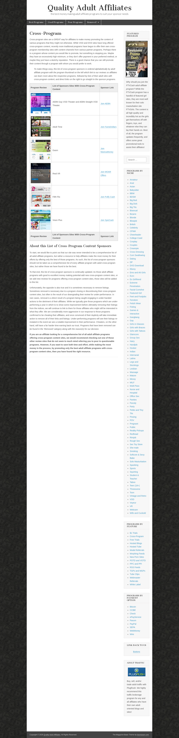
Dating (133, 259)
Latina (132, 358)
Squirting (134, 472)
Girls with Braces (137, 327)
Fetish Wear (135, 303)
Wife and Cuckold (138, 513)
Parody (133, 403)
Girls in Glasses (137, 324)
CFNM (133, 231)
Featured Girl (136, 293)
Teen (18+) (135, 485)
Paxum (133, 620)
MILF (132, 382)
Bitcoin (133, 607)
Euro (132, 276)
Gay (132, 320)
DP (131, 262)
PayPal (133, 624)
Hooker (133, 348)
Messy (133, 379)
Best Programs (36, 22)
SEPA (132, 627)
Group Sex (135, 338)
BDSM (133, 197)
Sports (133, 468)
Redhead (134, 434)
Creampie (134, 248)
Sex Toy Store (136, 444)
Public (132, 427)
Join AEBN (105, 103)
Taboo (132, 482)
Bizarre (133, 214)
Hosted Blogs (136, 543)
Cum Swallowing (137, 255)
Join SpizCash (107, 220)
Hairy (132, 341)
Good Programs (56, 22)
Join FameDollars (109, 127)
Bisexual (134, 210)
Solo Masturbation (138, 461)
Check (133, 613)
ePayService (135, 617)
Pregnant (134, 424)
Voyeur (133, 503)
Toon (132, 492)
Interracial (134, 355)
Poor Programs (75, 22)
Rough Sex (135, 441)
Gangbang (134, 317)
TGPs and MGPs (137, 571)
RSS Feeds (135, 567)
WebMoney (135, 631)
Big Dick (133, 204)
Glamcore (134, 334)
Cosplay (133, 241)
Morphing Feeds (137, 553)
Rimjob (133, 437)
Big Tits (133, 207)
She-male (134, 448)
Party (132, 406)
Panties (133, 400)
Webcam (134, 510)
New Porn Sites (137, 557)
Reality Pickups (137, 430)
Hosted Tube (135, 546)
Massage (134, 372)
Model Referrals (137, 550)
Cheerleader (135, 235)
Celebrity (134, 228)
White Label (135, 584)
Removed (91, 22)
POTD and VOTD (138, 560)
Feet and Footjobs (138, 296)
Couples (133, 245)
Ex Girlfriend (135, 279)
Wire (132, 634)
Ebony (133, 269)
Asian (132, 186)
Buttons (136, 652)
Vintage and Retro (138, 496)
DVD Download (137, 265)
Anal (132, 183)
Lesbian (133, 369)
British (132, 224)
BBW (132, 193)
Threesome (135, 489)
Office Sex (134, 396)
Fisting (133, 307)
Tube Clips (134, 574)
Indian (132, 351)
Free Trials (134, 540)
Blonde (133, 217)
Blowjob (133, 221)
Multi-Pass (134, 386)
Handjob (133, 345)
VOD (132, 499)
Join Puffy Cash (108, 197)
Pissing (133, 417)
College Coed (136, 238)
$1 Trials (134, 533)
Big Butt (133, 200)
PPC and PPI (136, 564)
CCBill (132, 610)
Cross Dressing (137, 252)
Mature (133, 375)
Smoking (134, 451)
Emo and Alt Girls (138, 272)
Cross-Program (137, 536)
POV (132, 420)
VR (131, 506)
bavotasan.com (143, 735)
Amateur (134, 180)
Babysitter (134, 190)
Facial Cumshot (137, 290)
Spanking (134, 465)
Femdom (134, 300)
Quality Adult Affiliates (90, 7)
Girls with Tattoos (137, 331)
